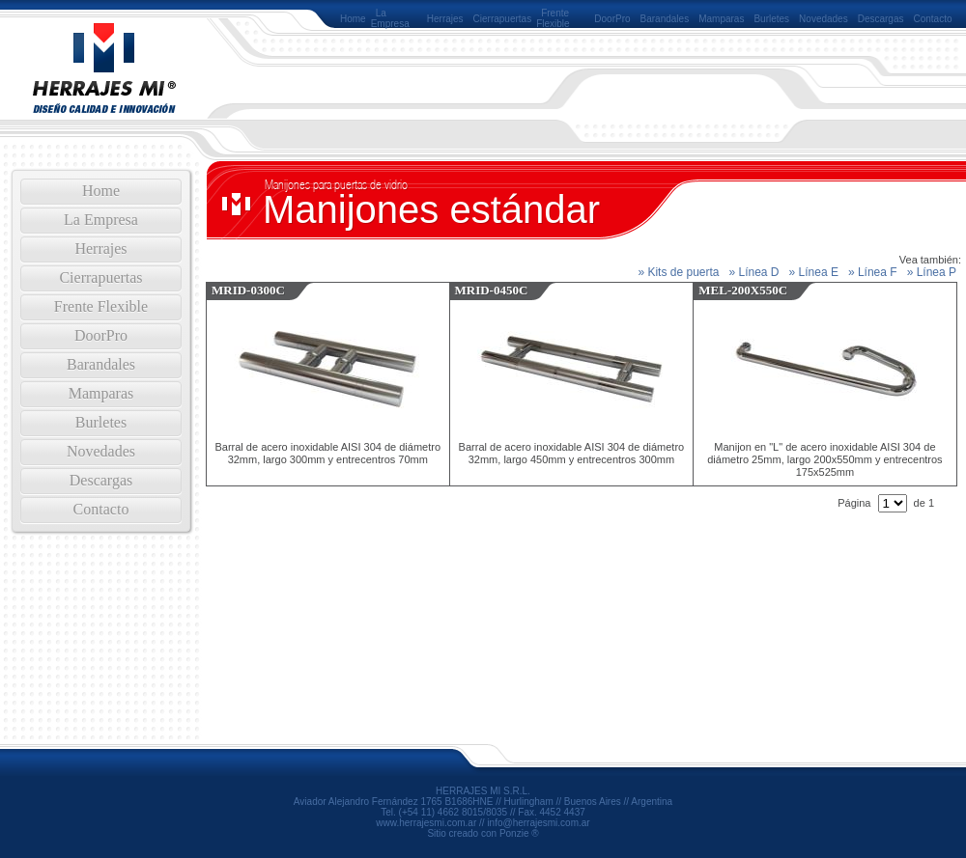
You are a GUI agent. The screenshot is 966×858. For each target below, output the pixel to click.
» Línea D (754, 272)
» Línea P (931, 272)
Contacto (933, 19)
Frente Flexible (552, 18)
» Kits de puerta (678, 272)
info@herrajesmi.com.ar (538, 822)
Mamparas (721, 19)
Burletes (771, 19)
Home (353, 19)
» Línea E (813, 272)
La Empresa (390, 18)
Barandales (665, 19)
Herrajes (445, 19)
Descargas (881, 19)
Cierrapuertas (502, 19)
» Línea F (872, 272)
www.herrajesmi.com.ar (426, 822)
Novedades (823, 19)
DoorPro (612, 19)
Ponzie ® (519, 833)
